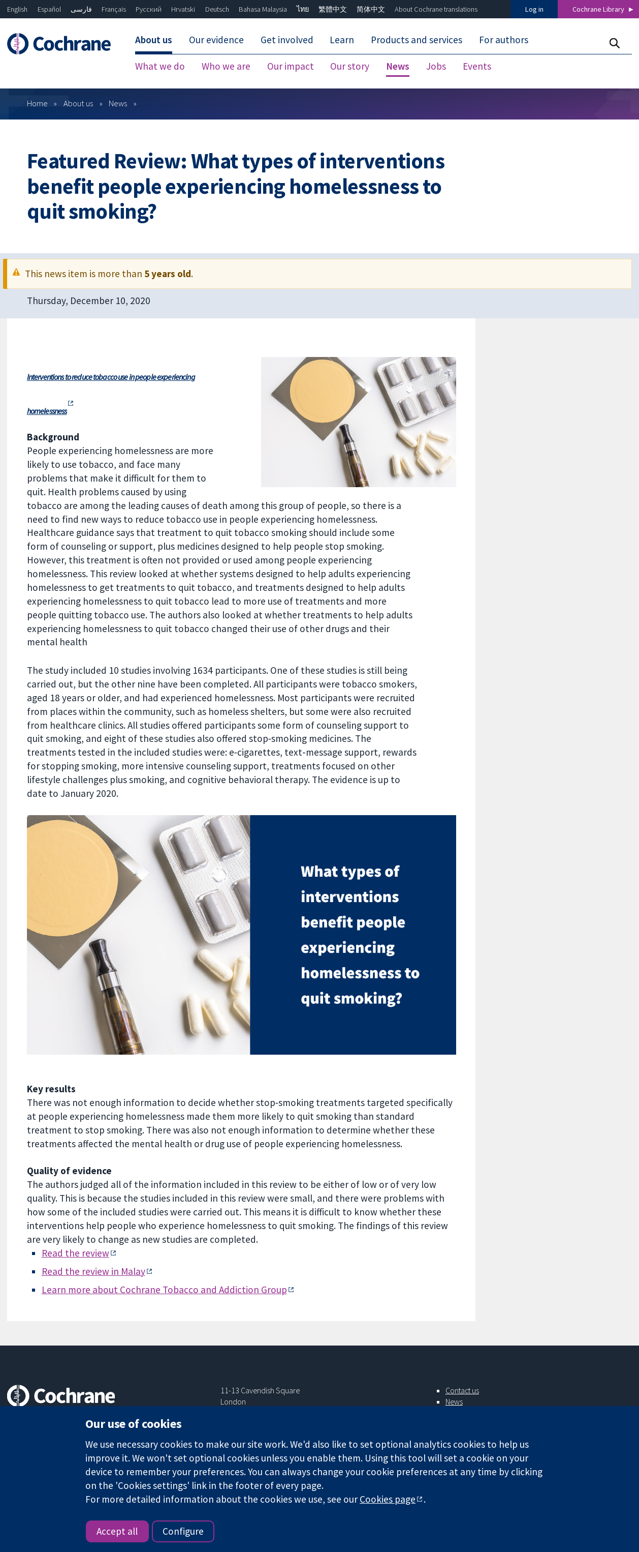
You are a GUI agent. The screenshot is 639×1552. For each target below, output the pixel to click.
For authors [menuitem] (503, 40)
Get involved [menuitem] (287, 40)
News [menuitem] (397, 66)
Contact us (462, 1390)
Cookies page (388, 1499)
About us (78, 103)
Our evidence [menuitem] (216, 40)
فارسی (81, 9)
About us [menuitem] (153, 40)
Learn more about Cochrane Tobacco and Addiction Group (164, 1290)
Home (37, 103)
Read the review (75, 1253)
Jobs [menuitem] (436, 66)
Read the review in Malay (93, 1271)
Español (49, 9)
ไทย (303, 9)
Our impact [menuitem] (290, 66)
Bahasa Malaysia (263, 9)
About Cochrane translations (436, 9)
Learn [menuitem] (342, 40)
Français (114, 9)
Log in (534, 9)
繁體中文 (332, 9)
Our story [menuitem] (349, 66)
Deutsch (217, 9)
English (17, 9)
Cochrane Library (598, 9)
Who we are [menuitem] (226, 66)
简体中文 (371, 9)
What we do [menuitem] (160, 66)
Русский (149, 9)
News (118, 103)
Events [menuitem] (477, 66)
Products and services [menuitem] (416, 40)
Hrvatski (183, 9)
